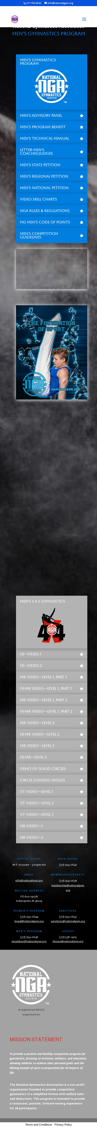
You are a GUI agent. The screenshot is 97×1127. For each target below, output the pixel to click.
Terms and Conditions (38, 1124)
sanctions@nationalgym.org (68, 921)
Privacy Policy (63, 1124)
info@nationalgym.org (29, 880)
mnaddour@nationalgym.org (29, 941)
